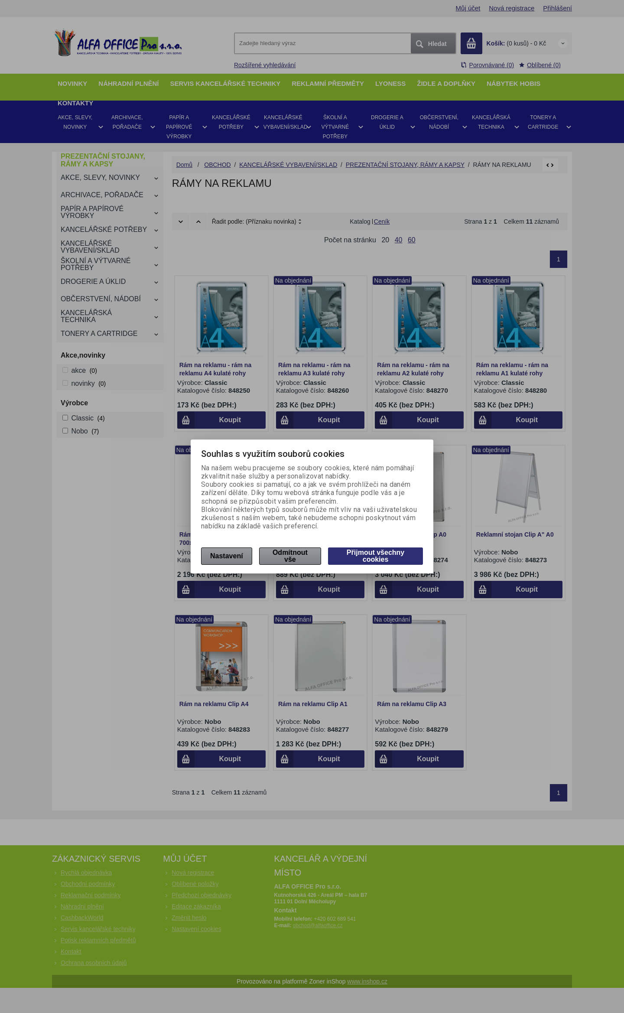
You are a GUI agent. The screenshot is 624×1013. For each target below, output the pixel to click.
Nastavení (226, 556)
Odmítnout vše (290, 556)
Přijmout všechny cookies (375, 556)
